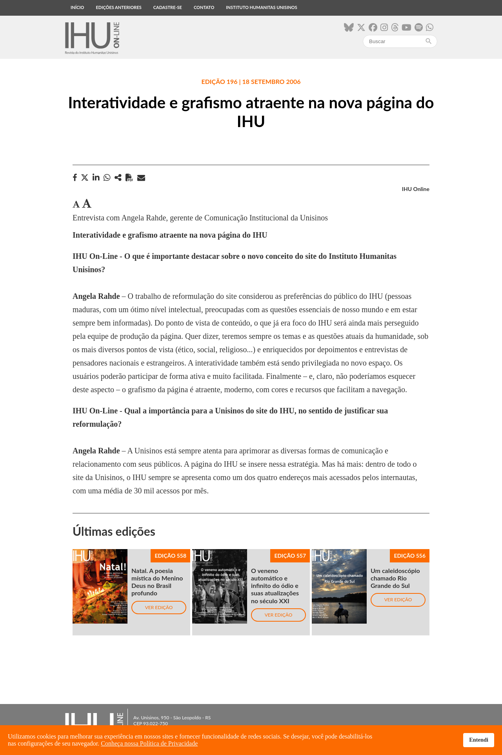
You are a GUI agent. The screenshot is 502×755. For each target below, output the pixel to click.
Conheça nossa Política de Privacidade (149, 743)
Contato (204, 7)
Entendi (478, 740)
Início (77, 7)
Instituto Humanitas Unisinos (261, 7)
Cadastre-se (167, 7)
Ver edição (159, 607)
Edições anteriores (118, 7)
